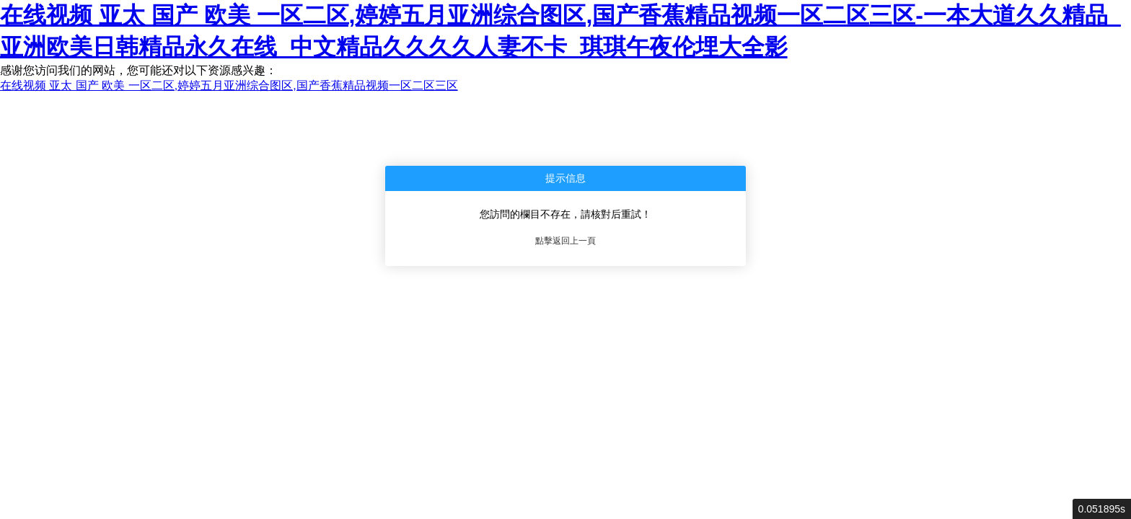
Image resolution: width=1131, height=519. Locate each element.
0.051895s (1101, 509)
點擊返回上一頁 (565, 241)
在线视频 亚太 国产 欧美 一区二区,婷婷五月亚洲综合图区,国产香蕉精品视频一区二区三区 (229, 85)
